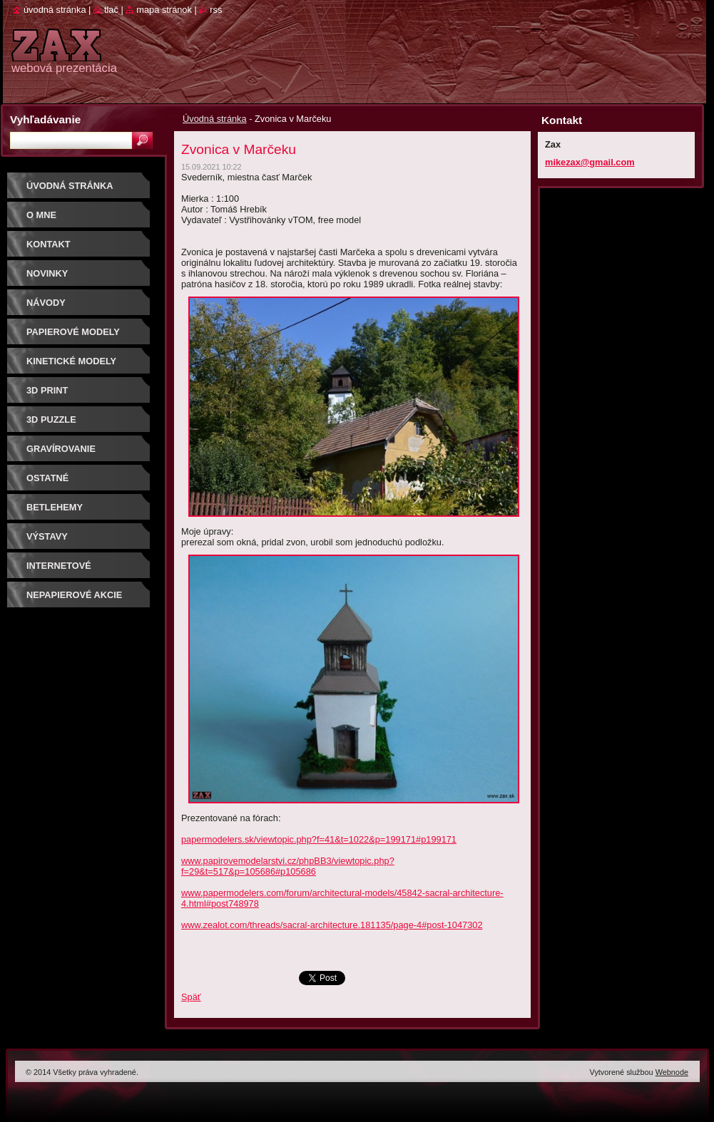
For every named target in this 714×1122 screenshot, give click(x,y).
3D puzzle (51, 419)
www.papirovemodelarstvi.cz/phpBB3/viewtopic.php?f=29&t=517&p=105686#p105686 (287, 866)
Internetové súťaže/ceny (58, 570)
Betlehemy (54, 507)
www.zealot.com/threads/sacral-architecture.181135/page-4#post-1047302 (332, 925)
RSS (216, 9)
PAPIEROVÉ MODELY (73, 331)
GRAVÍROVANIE (61, 448)
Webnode (672, 1072)
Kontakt (48, 244)
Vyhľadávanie (45, 119)
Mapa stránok (164, 9)
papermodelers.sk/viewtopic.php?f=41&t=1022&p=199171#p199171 (319, 839)
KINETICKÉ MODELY (71, 361)
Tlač (111, 9)
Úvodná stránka (215, 118)
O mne (41, 215)
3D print (47, 390)
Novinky (47, 273)
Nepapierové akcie (74, 595)
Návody (46, 302)
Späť (191, 997)
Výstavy (47, 536)
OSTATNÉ (47, 478)
